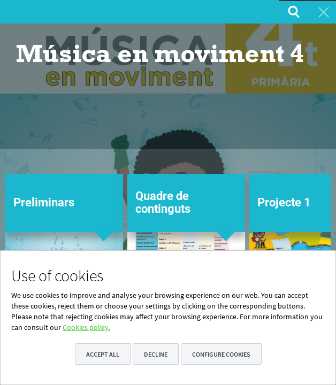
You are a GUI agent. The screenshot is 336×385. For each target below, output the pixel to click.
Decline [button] (155, 354)
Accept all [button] (102, 354)
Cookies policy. (86, 327)
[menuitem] (292, 12)
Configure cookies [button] (221, 354)
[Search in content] (292, 12)
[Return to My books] (322, 12)
